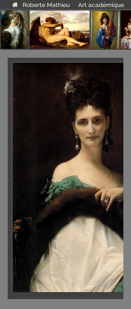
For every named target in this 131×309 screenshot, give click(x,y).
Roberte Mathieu (41, 4)
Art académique (101, 4)
